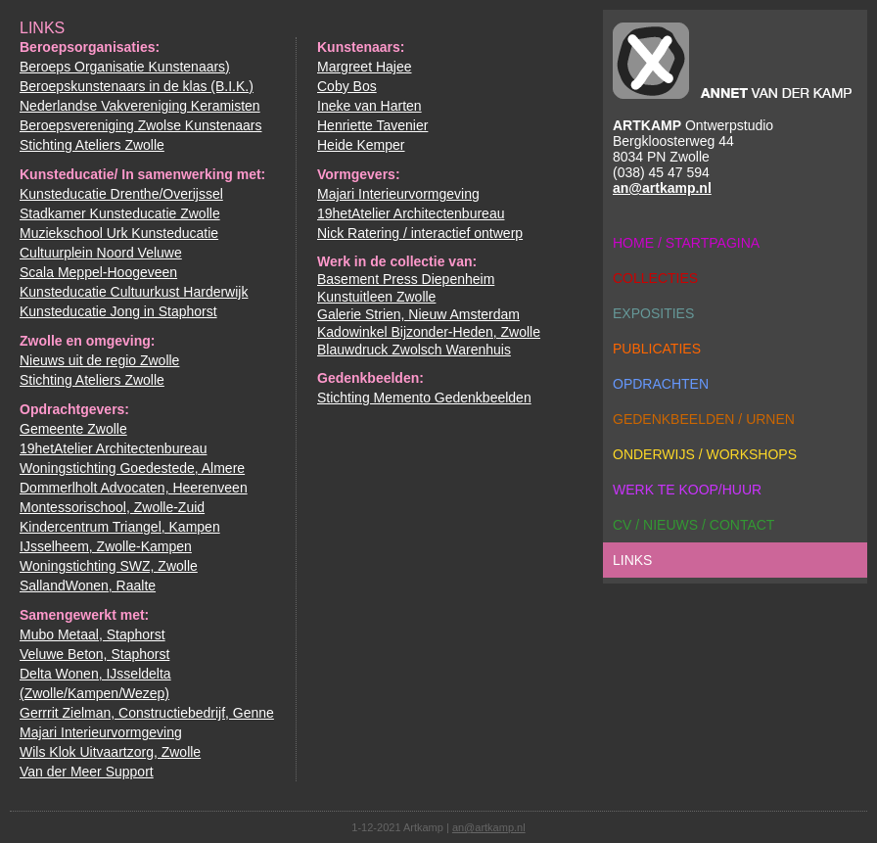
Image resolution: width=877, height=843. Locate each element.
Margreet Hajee (364, 66)
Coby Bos (347, 86)
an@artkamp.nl (662, 188)
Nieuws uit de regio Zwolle (99, 360)
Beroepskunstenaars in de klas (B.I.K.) (137, 86)
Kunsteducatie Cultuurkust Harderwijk (134, 292)
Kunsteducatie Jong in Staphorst (118, 311)
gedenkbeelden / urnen (704, 419)
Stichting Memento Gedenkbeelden (424, 397)
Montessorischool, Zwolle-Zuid (112, 507)
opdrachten (661, 384)
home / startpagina (686, 243)
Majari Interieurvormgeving (101, 732)
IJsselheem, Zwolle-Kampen (106, 546)
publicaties (657, 348)
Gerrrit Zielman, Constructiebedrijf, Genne (147, 713)
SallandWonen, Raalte (88, 585)
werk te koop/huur (687, 489)
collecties (655, 278)
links (632, 560)
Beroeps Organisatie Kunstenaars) (125, 66)
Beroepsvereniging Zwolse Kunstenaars (140, 125)
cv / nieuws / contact (693, 525)
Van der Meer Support (87, 771)
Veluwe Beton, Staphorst (94, 654)
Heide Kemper (361, 145)
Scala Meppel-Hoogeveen (98, 272)
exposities (653, 313)
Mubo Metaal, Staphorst (92, 634)
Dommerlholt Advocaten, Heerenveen (134, 487)
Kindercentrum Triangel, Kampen (120, 527)
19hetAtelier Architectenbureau (113, 448)
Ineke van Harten (369, 106)
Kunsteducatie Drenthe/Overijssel (121, 194)
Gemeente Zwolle (73, 429)
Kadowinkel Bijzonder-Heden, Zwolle (428, 332)
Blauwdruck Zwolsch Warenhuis (414, 349)
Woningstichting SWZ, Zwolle (109, 566)
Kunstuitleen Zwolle (376, 296)
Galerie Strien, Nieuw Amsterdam (418, 314)
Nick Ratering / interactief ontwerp (420, 233)
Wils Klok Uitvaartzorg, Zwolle (110, 752)
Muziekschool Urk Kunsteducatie (119, 233)
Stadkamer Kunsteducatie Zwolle (120, 213)
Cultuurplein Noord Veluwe (101, 252)
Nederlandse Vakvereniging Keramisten (140, 106)
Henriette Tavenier (372, 125)
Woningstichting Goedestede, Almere (132, 468)
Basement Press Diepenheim (405, 279)
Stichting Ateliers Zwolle (92, 145)
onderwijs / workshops (705, 454)
